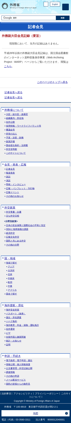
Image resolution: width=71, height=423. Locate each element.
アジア (11, 267)
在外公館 (10, 122)
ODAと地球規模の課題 (17, 229)
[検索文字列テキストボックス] (28, 18)
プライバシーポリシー (47, 393)
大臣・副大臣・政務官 (17, 114)
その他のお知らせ (15, 196)
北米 (10, 274)
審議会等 (10, 130)
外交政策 (9, 207)
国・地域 (9, 258)
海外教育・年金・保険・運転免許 (22, 325)
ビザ (8, 333)
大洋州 (11, 270)
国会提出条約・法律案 (17, 145)
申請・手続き (12, 355)
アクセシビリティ (23, 393)
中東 (10, 286)
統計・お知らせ (13, 341)
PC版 (46, 4)
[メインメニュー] (65, 7)
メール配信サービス (16, 380)
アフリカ (12, 290)
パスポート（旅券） (16, 314)
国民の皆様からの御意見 (18, 384)
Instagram (53, 10)
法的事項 (6, 393)
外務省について (14, 109)
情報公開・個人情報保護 (18, 364)
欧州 (10, 282)
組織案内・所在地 (15, 118)
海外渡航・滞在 (14, 305)
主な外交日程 (12, 216)
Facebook (49, 10)
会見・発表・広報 (15, 164)
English (55, 4)
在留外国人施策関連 (16, 337)
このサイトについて (16, 153)
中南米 (11, 278)
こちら (8, 66)
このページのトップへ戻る (52, 82)
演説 (8, 180)
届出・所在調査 (13, 317)
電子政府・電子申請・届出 (19, 360)
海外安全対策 (12, 310)
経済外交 (10, 233)
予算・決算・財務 (15, 138)
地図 (35, 413)
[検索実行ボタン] (63, 18)
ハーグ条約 (11, 321)
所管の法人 (11, 134)
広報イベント (12, 192)
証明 (8, 345)
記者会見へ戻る (13, 92)
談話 (8, 177)
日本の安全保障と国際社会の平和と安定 (25, 225)
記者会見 (10, 169)
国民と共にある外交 (16, 241)
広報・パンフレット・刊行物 (20, 188)
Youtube (58, 10)
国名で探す (11, 294)
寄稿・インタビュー (16, 184)
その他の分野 (12, 245)
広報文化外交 (12, 237)
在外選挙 (10, 329)
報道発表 (10, 173)
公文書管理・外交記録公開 (19, 368)
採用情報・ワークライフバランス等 (23, 126)
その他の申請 (12, 376)
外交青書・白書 (13, 212)
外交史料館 (11, 149)
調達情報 (10, 372)
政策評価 (10, 141)
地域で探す (11, 263)
